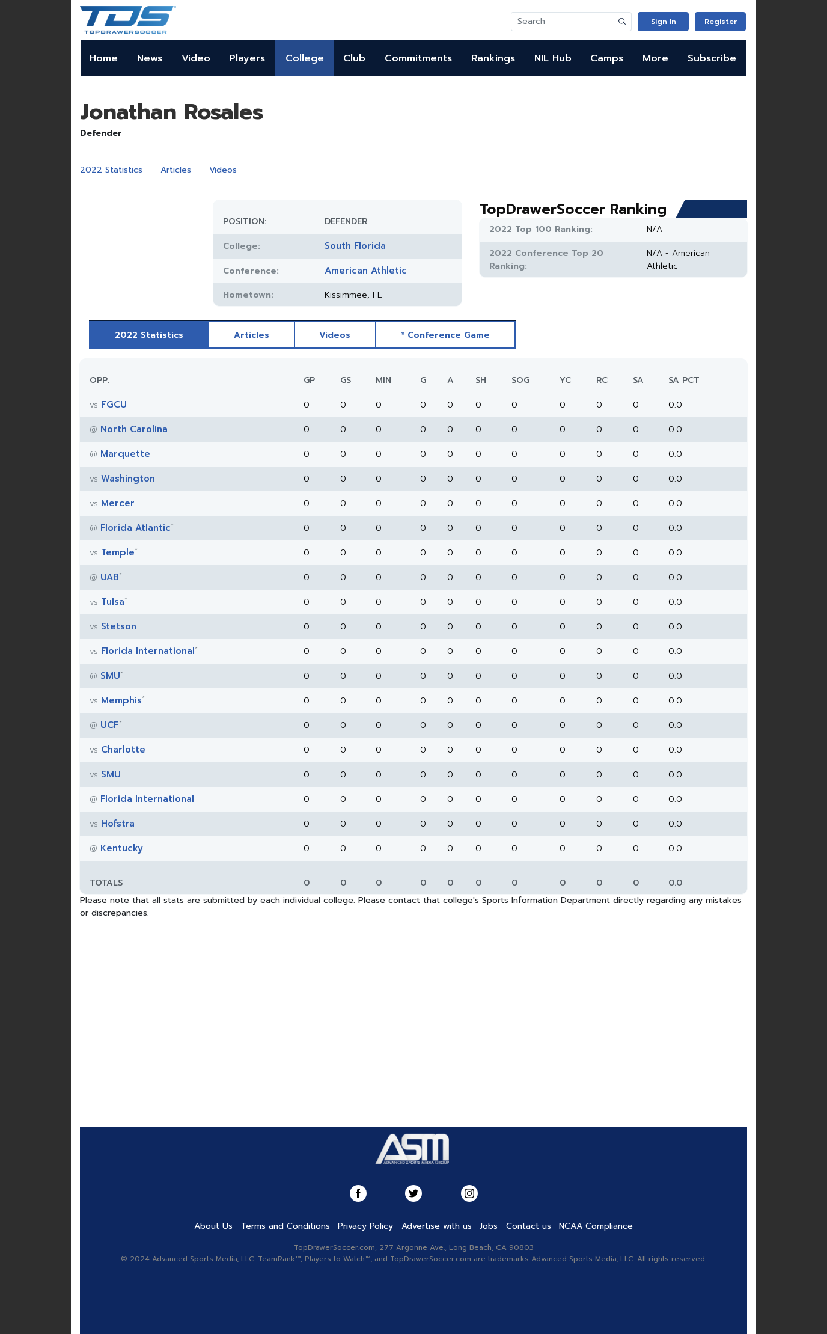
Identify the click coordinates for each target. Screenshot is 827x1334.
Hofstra (118, 823)
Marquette (125, 453)
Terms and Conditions (285, 1226)
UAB (109, 577)
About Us (213, 1226)
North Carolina (134, 429)
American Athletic (366, 270)
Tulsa (112, 601)
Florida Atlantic (135, 527)
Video (196, 58)
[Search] (562, 21)
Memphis (121, 700)
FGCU (114, 404)
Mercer (118, 503)
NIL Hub (553, 58)
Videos (223, 170)
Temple (118, 552)
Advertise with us (436, 1226)
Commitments (418, 58)
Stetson (118, 626)
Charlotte (123, 749)
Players (247, 58)
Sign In (663, 21)
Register (720, 21)
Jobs (489, 1226)
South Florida (355, 245)
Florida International (148, 651)
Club (354, 58)
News (149, 58)
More (655, 58)
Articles (175, 170)
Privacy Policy (365, 1226)
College (304, 58)
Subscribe (712, 58)
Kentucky (121, 848)
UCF (109, 725)
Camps (606, 58)
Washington (128, 478)
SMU (110, 675)
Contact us (528, 1226)
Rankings (493, 58)
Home (104, 58)
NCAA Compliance (596, 1226)
